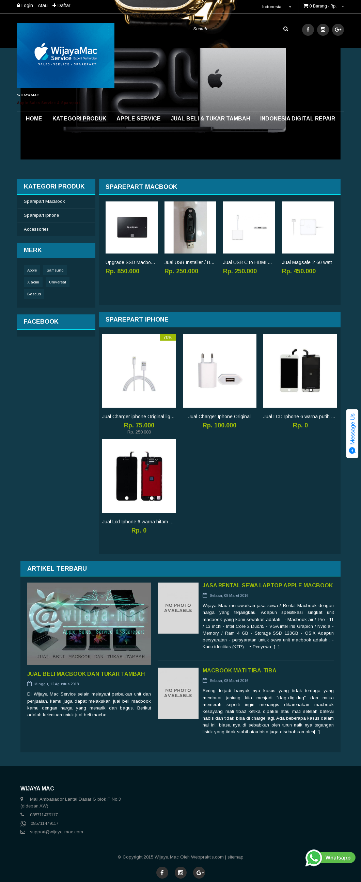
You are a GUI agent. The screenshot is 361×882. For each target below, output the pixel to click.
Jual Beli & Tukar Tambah (210, 118)
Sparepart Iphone (41, 215)
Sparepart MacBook (44, 201)
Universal (57, 282)
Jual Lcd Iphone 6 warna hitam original (139, 521)
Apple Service (138, 118)
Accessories (36, 229)
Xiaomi (33, 282)
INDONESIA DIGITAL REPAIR (297, 118)
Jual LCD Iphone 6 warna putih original (300, 416)
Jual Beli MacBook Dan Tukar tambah (86, 674)
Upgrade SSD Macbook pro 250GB (132, 262)
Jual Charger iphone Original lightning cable (139, 416)
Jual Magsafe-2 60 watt (307, 262)
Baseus (34, 294)
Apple (32, 270)
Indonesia (277, 6)
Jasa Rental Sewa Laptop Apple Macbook (268, 585)
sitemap (235, 857)
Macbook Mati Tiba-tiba (240, 670)
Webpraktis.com (207, 857)
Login (25, 5)
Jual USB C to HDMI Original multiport (249, 262)
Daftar (61, 5)
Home (34, 118)
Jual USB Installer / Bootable (190, 262)
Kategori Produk (79, 118)
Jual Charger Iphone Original (219, 416)
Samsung (55, 270)
